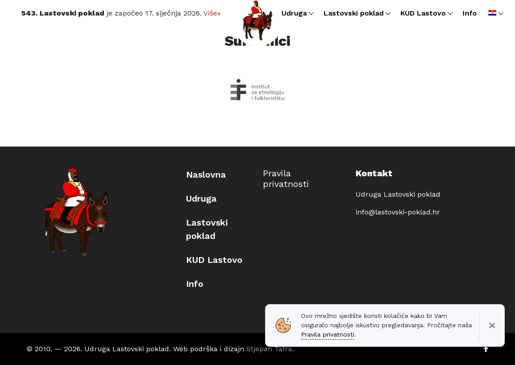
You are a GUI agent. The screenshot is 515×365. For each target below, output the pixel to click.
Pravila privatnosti (286, 178)
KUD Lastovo (214, 259)
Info (194, 283)
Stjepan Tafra (269, 349)
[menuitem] (495, 13)
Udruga (201, 198)
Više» (212, 13)
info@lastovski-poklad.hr (398, 212)
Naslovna (206, 174)
